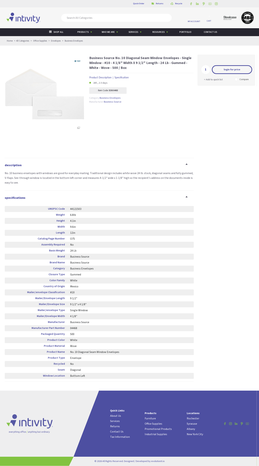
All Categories (22, 40)
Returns (115, 426)
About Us (115, 416)
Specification (122, 77)
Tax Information (120, 437)
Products (83, 32)
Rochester (193, 418)
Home (10, 40)
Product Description (100, 77)
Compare (242, 79)
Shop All (58, 32)
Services (133, 32)
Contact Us (116, 432)
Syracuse (192, 424)
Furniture (150, 418)
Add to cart (232, 69)
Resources (158, 32)
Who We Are (108, 32)
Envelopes (56, 40)
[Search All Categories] (116, 18)
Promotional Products (158, 429)
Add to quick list (213, 79)
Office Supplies (40, 40)
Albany (191, 429)
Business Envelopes (74, 40)
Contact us (210, 32)
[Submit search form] (166, 17)
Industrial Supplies (156, 434)
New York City (195, 434)
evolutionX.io (158, 461)
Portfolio (185, 32)
